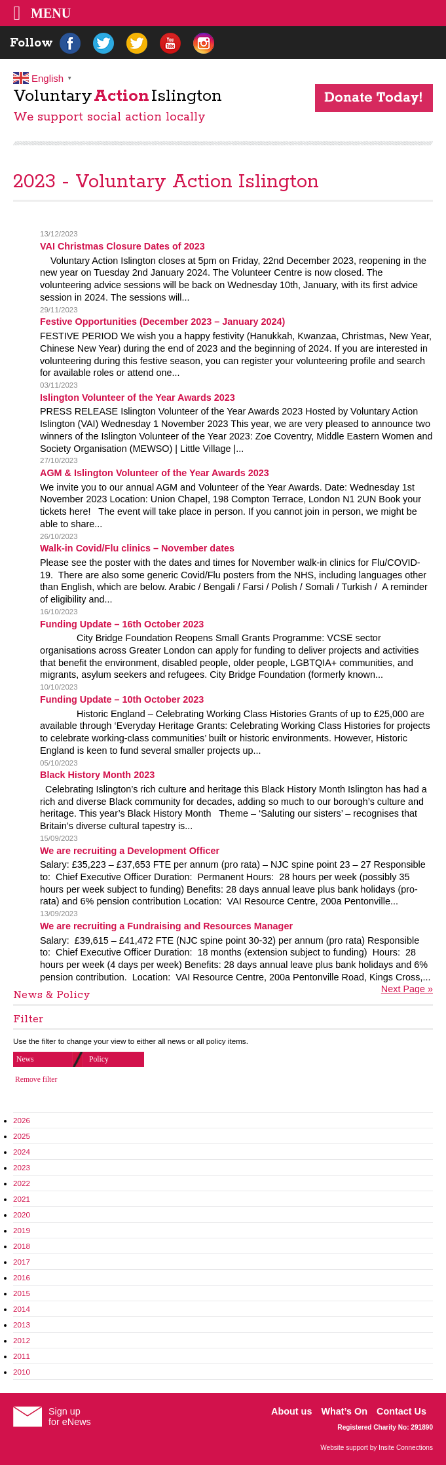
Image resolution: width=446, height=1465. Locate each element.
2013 (21, 1324)
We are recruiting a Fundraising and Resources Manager (166, 926)
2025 (21, 1136)
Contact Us (401, 1411)
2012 (21, 1340)
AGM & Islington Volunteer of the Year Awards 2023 (154, 473)
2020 (21, 1214)
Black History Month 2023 (97, 775)
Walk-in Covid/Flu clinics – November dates (137, 548)
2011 (21, 1356)
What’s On (344, 1411)
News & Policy (51, 995)
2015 (21, 1293)
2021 (21, 1199)
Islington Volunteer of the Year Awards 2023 (137, 397)
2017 (21, 1261)
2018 (21, 1246)
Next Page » (407, 989)
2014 (21, 1309)
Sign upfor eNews (69, 1416)
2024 (21, 1151)
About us (291, 1411)
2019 (21, 1230)
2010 (21, 1371)
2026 (21, 1120)
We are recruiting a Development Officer (129, 850)
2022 (21, 1183)
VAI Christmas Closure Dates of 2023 (122, 246)
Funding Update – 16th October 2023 (122, 624)
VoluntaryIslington (117, 96)
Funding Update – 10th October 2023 (122, 699)
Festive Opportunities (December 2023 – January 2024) (162, 321)
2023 (21, 1167)
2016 (21, 1277)
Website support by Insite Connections (376, 1447)
